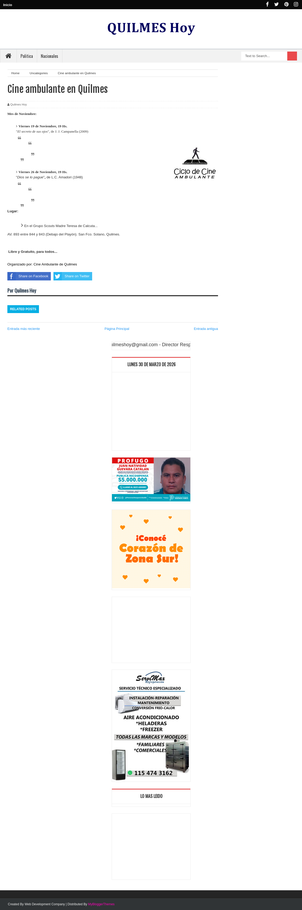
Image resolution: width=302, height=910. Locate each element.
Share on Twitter (71, 276)
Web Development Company (44, 904)
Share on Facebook (27, 276)
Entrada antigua (206, 329)
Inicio (7, 5)
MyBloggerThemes (101, 904)
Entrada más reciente (23, 329)
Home (15, 73)
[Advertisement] (151, 412)
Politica (27, 56)
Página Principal (117, 329)
